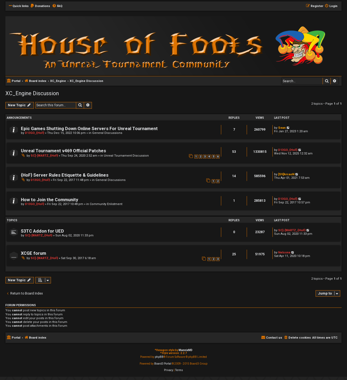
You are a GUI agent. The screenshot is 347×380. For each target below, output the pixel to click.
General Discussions (107, 133)
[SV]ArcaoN (286, 174)
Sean (282, 128)
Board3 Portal (162, 363)
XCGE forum (33, 253)
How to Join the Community (49, 199)
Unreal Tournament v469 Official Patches (63, 150)
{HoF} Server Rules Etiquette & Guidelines (64, 175)
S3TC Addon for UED (42, 231)
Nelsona (284, 252)
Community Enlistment (106, 204)
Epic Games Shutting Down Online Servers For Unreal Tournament (89, 128)
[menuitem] (40, 6)
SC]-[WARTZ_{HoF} (44, 155)
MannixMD (185, 350)
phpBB (159, 356)
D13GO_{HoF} (34, 133)
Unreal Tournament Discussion (126, 155)
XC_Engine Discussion (32, 93)
